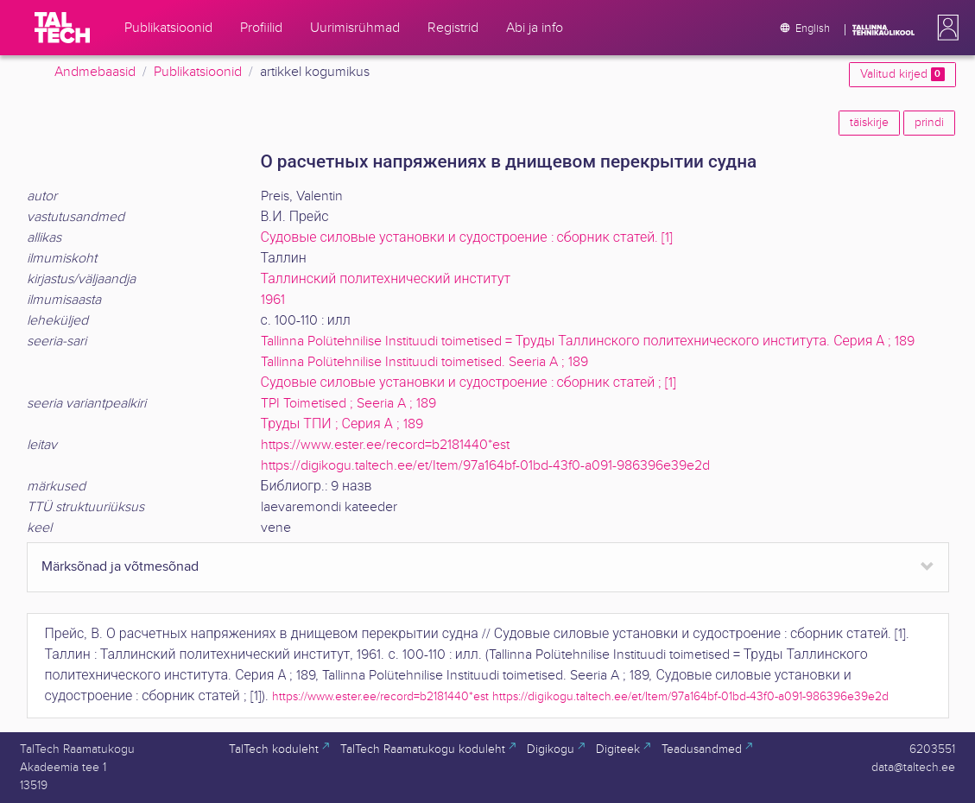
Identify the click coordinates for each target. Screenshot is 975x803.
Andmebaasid (95, 72)
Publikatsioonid (198, 72)
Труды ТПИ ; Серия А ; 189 (342, 424)
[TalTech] (62, 27)
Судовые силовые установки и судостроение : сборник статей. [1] (467, 238)
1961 (273, 300)
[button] (944, 27)
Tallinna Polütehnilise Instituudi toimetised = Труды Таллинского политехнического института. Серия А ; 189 (588, 341)
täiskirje (869, 123)
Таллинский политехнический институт (386, 279)
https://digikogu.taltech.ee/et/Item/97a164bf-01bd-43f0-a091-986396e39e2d (485, 466)
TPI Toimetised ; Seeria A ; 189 (348, 403)
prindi (929, 123)
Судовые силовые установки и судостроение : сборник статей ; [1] (469, 383)
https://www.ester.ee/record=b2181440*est (385, 445)
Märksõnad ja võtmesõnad (120, 567)
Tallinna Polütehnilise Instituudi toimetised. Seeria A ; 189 (424, 362)
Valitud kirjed (902, 74)
